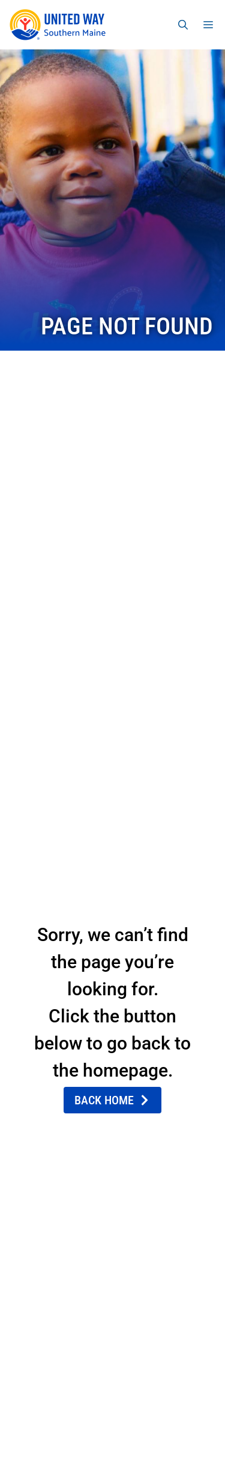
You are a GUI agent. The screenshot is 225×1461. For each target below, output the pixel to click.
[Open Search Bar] (183, 25)
